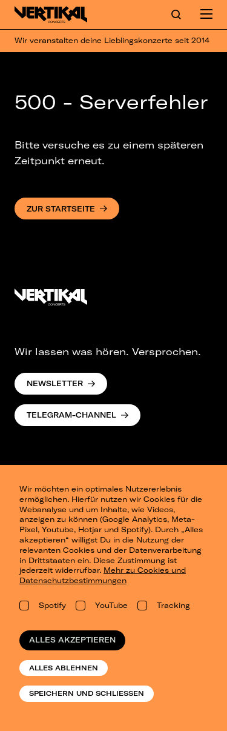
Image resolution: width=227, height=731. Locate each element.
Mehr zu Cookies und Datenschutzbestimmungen (102, 575)
